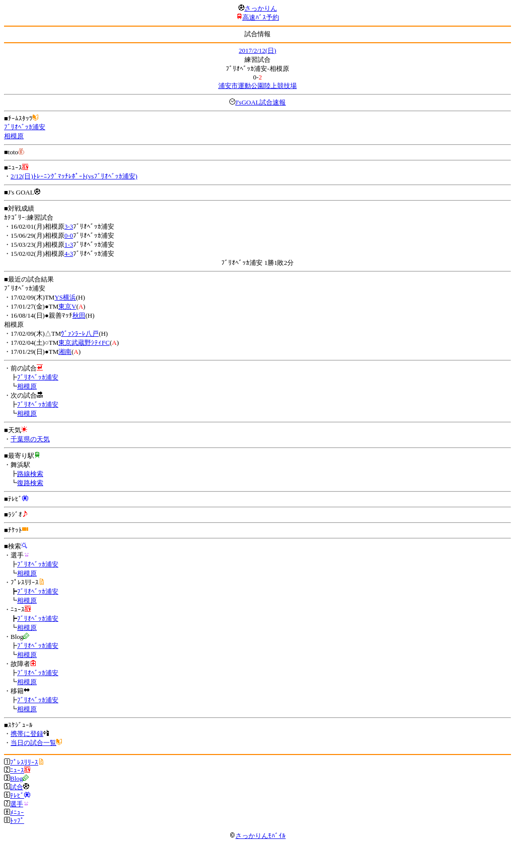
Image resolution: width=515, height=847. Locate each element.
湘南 (64, 351)
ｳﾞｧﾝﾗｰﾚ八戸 (80, 333)
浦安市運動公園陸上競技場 (257, 85)
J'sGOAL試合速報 (260, 102)
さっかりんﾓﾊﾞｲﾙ (257, 835)
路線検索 (30, 474)
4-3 (68, 253)
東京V (67, 306)
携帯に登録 (27, 733)
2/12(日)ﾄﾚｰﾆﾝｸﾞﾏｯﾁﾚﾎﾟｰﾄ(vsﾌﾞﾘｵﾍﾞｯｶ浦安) (74, 176)
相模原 (14, 136)
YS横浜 (65, 297)
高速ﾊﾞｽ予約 (260, 17)
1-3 (68, 244)
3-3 (68, 226)
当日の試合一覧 (33, 742)
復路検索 (30, 483)
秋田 (78, 315)
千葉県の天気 (30, 439)
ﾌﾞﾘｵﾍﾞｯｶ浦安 (24, 127)
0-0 (68, 235)
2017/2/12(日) (257, 50)
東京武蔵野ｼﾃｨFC (84, 342)
